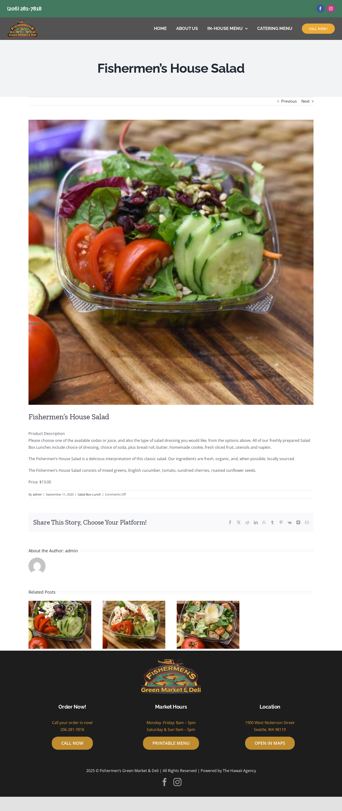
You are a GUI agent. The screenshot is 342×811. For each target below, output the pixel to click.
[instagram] (331, 9)
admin (37, 494)
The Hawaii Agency (239, 770)
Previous (289, 101)
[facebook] (320, 9)
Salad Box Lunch (89, 494)
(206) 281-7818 (24, 8)
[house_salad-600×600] (171, 262)
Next (305, 101)
